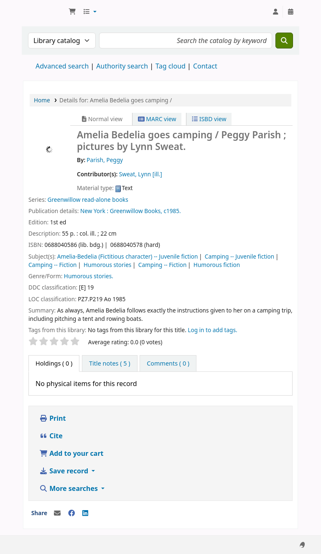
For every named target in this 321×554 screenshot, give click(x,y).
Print (52, 418)
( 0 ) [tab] (54, 363)
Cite (51, 435)
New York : (94, 211)
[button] (72, 12)
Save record (64, 470)
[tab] (109, 363)
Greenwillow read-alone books (88, 199)
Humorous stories (107, 265)
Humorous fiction (217, 265)
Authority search (122, 66)
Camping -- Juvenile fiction (239, 256)
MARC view (157, 119)
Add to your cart (71, 453)
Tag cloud (170, 66)
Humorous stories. (88, 276)
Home (42, 100)
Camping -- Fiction (52, 265)
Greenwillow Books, (136, 211)
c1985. (172, 211)
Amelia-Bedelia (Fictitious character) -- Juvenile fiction (127, 256)
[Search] (284, 40)
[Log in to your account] (275, 12)
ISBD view (209, 119)
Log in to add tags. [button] (212, 330)
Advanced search (62, 66)
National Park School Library (44, 11)
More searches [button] (69, 488)
